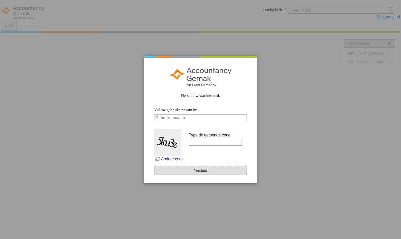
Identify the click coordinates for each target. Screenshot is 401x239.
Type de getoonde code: (210, 135)
